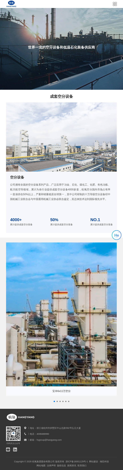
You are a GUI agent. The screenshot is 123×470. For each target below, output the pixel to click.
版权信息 (61, 465)
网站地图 (41, 465)
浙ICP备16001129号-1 (77, 461)
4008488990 (43, 434)
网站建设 (93, 461)
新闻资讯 (71, 465)
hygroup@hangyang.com (49, 440)
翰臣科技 (104, 461)
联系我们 (82, 465)
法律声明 (51, 465)
